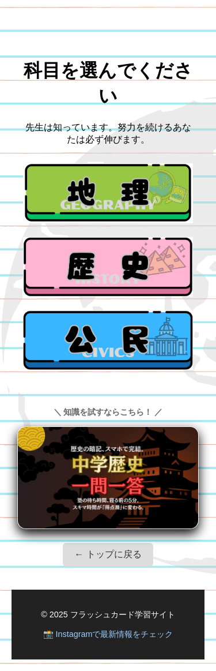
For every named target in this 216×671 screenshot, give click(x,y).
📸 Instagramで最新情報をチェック (108, 634)
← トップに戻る (107, 554)
